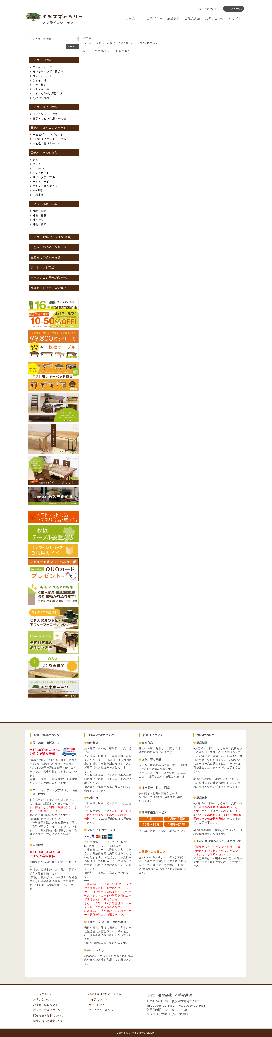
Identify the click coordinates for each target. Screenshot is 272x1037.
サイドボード (41, 181)
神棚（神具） (41, 224)
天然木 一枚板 (41, 60)
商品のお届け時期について (49, 1020)
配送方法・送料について (48, 1015)
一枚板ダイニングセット (48, 134)
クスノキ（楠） (42, 89)
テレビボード (41, 172)
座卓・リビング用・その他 (49, 118)
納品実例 (173, 18)
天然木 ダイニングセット (48, 127)
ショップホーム (43, 994)
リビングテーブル (44, 177)
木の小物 (38, 194)
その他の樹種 (41, 98)
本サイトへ (237, 18)
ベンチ (37, 163)
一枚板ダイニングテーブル (49, 139)
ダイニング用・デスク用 (48, 114)
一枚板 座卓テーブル (47, 143)
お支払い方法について (47, 1010)
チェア (37, 159)
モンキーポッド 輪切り (48, 71)
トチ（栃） (40, 84)
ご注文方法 (192, 18)
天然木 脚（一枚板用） (47, 107)
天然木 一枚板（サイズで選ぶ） (114, 43)
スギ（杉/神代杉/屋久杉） (49, 93)
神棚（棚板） (41, 215)
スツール (38, 168)
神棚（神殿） (41, 211)
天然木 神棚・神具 (44, 204)
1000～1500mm (147, 43)
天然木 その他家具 (44, 152)
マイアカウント (208, 8)
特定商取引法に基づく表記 (105, 994)
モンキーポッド (42, 67)
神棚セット (40, 219)
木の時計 (38, 190)
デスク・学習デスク (45, 186)
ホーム (130, 18)
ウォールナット (42, 75)
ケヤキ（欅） (41, 80)
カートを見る (96, 1004)
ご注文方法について (45, 1004)
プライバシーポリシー (102, 1010)
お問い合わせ (214, 18)
